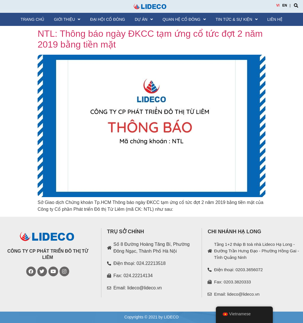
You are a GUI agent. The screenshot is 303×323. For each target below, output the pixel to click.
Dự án (144, 19)
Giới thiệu (67, 19)
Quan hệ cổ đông (184, 19)
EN (284, 5)
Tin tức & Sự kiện (237, 19)
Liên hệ (274, 19)
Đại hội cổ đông (107, 19)
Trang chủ (32, 19)
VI (277, 5)
